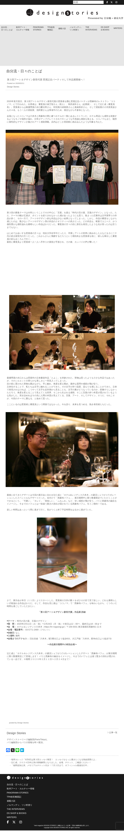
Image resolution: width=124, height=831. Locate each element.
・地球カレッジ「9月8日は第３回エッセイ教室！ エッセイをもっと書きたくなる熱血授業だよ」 (55, 759)
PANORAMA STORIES (38, 28)
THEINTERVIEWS (91, 28)
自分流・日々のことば (6, 28)
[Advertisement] (62, 49)
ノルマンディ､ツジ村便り (76, 28)
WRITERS (118, 28)
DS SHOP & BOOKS (105, 28)
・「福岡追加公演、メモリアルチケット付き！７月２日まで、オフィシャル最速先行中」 (51, 766)
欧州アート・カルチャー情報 (22, 28)
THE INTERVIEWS (16, 810)
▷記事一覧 (112, 732)
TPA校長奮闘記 (51, 28)
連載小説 (62, 28)
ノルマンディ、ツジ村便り (19, 805)
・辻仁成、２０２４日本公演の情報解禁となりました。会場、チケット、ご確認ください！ (52, 763)
